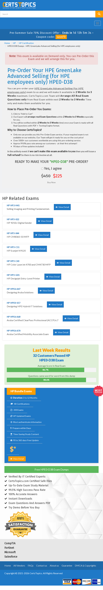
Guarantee (67, 565)
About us (54, 565)
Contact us (41, 565)
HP (14, 43)
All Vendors (19, 565)
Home (7, 43)
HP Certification (26, 43)
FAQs (30, 565)
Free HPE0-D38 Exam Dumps (52, 469)
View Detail (17, 458)
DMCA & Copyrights (85, 565)
